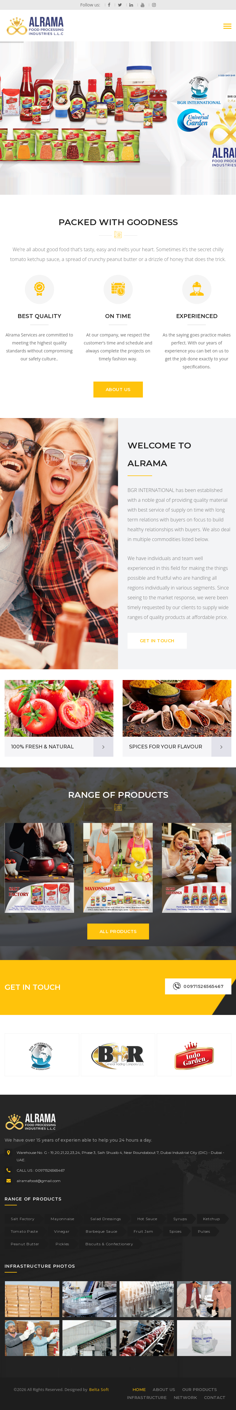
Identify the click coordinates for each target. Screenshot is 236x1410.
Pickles (62, 1244)
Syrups (180, 1218)
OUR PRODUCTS (199, 1389)
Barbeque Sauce (101, 1231)
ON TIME (118, 316)
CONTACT (215, 1397)
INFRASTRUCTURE (147, 1397)
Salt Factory (22, 1218)
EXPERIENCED (197, 316)
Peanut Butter (25, 1244)
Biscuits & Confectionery (109, 1244)
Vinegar (61, 1231)
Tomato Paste (24, 1231)
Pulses (204, 1231)
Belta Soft (99, 1389)
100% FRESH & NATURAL (42, 747)
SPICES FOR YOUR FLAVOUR (165, 747)
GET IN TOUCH (157, 641)
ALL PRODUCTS (118, 931)
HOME (139, 1389)
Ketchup (211, 1218)
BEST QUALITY (39, 316)
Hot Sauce (147, 1218)
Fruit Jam (143, 1231)
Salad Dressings (105, 1218)
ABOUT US (118, 389)
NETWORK (185, 1397)
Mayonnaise (62, 1218)
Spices (175, 1231)
